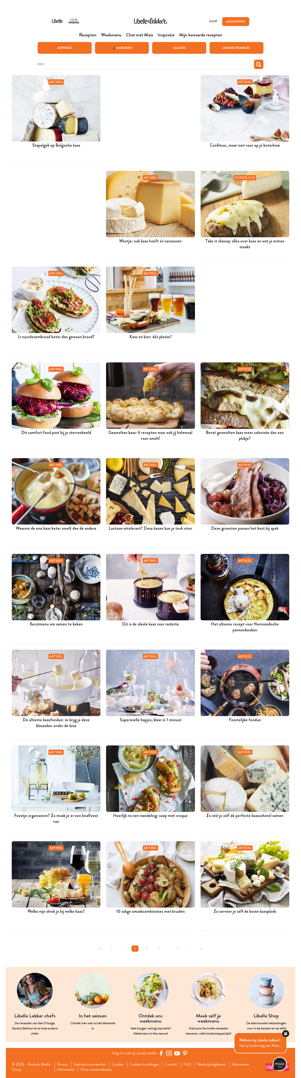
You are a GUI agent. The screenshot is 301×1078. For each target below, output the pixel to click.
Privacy (62, 1064)
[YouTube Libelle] (177, 1053)
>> (201, 948)
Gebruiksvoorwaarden (90, 1064)
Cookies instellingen (144, 1064)
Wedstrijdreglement (211, 1064)
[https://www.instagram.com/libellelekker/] (169, 1053)
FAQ (187, 1064)
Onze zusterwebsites (95, 1069)
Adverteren (66, 1069)
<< (99, 948)
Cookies (118, 1064)
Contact (171, 1064)
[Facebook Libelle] (161, 1053)
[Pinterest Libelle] (185, 1053)
